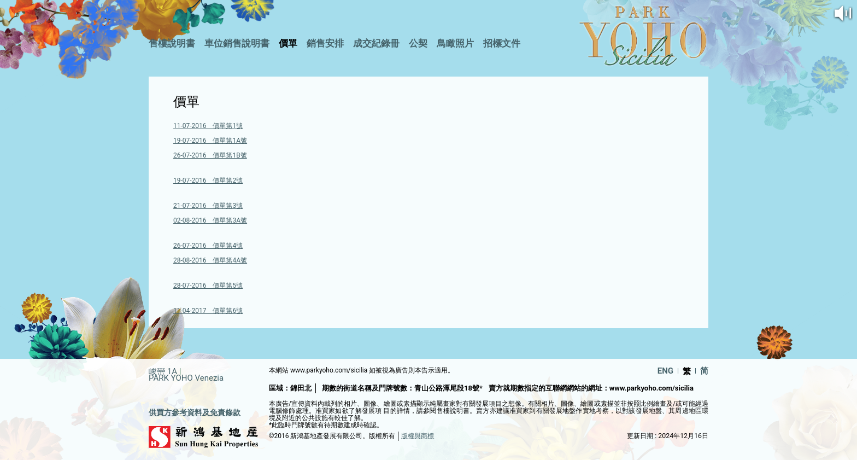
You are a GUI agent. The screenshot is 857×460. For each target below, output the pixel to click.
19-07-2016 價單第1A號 (210, 140)
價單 (288, 43)
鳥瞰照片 (455, 43)
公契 (418, 43)
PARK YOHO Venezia (186, 378)
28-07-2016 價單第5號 (208, 285)
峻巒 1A (163, 371)
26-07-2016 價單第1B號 (210, 155)
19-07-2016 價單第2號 (208, 180)
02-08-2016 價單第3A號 (210, 220)
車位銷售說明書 (236, 43)
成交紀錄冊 (376, 43)
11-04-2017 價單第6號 (208, 311)
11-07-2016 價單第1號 (208, 126)
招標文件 (501, 43)
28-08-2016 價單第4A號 (210, 260)
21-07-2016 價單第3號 (208, 205)
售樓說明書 (172, 43)
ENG (665, 371)
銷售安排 (325, 43)
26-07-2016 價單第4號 (208, 245)
